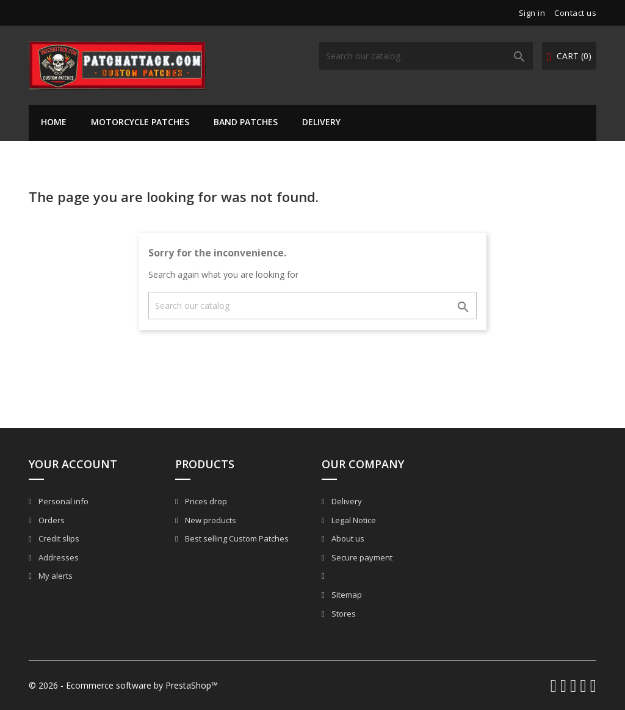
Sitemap (346, 594)
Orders (51, 520)
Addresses (58, 557)
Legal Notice (353, 520)
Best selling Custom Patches (236, 538)
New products (209, 520)
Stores (343, 613)
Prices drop (205, 501)
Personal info (63, 501)
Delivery (321, 122)
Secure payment (361, 557)
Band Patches (246, 122)
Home (54, 122)
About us (347, 538)
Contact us (575, 12)
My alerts (55, 575)
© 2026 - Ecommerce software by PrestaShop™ (123, 685)
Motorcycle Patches (140, 122)
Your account (73, 464)
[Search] (426, 56)
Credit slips (58, 538)
